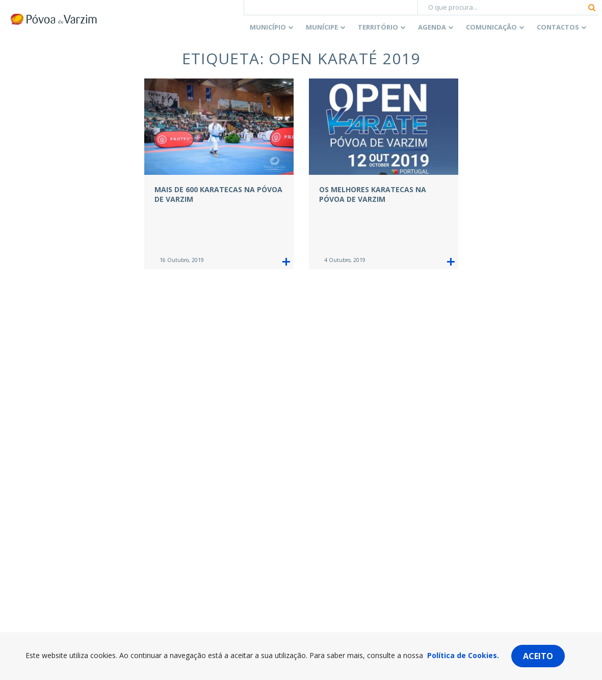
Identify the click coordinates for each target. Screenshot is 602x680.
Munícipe (322, 27)
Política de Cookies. (463, 655)
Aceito (538, 656)
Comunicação (491, 27)
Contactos (558, 27)
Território (378, 27)
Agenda (432, 27)
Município (268, 27)
